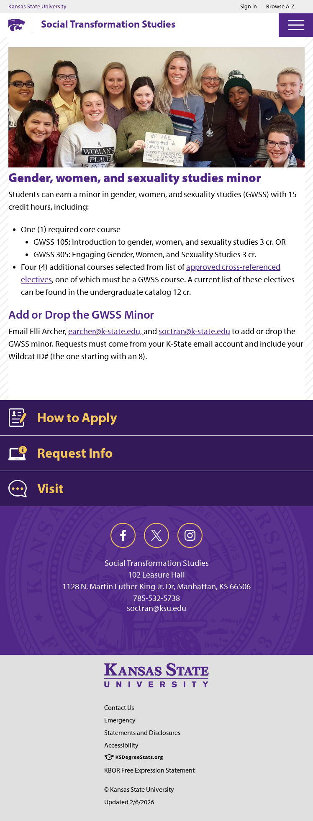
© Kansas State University (139, 789)
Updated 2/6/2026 (129, 802)
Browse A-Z (280, 6)
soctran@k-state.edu (194, 331)
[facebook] (123, 535)
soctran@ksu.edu (156, 608)
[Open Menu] (296, 25)
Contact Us (119, 708)
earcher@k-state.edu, (106, 331)
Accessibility (121, 745)
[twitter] (156, 535)
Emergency (120, 720)
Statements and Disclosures (142, 733)
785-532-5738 (156, 598)
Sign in (248, 6)
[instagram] (190, 535)
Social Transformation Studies (108, 24)
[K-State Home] (16, 25)
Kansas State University (37, 6)
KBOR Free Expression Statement (149, 770)
